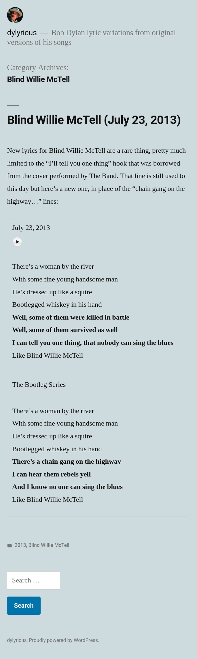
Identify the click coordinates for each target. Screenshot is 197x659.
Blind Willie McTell (48, 545)
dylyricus (22, 32)
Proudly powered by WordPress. (64, 640)
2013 (20, 545)
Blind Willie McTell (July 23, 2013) (94, 120)
